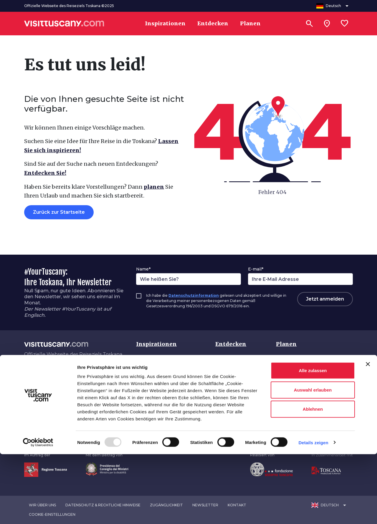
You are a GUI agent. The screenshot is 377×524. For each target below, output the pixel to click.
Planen (286, 344)
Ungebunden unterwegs (165, 418)
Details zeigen (313, 512)
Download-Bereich (298, 418)
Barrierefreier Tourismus (305, 406)
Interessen (228, 371)
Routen (224, 382)
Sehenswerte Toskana (162, 359)
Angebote (288, 394)
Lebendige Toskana (159, 394)
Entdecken (230, 344)
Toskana (225, 359)
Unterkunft (289, 382)
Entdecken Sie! (45, 173)
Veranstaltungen (234, 406)
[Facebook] (25, 372)
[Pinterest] (56, 372)
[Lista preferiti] (344, 23)
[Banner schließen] (368, 434)
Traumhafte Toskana (161, 382)
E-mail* (255, 269)
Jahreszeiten (230, 394)
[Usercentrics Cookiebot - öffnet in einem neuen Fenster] (38, 512)
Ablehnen (313, 478)
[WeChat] (73, 372)
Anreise (285, 359)
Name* (143, 269)
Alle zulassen (313, 440)
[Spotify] (82, 372)
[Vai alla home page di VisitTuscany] (64, 23)
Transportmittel (295, 371)
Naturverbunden (155, 406)
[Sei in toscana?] (327, 23)
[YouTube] (65, 372)
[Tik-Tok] (48, 372)
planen (154, 186)
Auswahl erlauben (313, 459)
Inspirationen (156, 344)
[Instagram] (40, 372)
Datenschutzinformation (193, 295)
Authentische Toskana (163, 371)
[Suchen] (309, 23)
